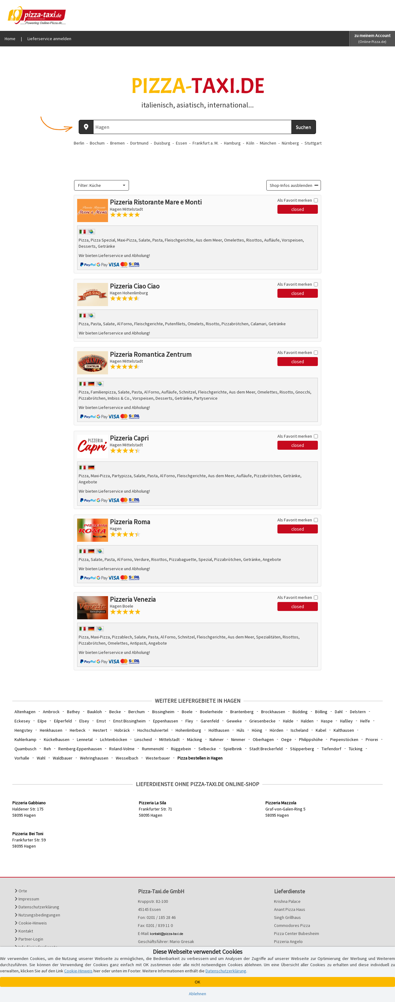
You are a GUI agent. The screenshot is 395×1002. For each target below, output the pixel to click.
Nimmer (238, 739)
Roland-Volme (122, 749)
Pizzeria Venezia (133, 599)
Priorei (372, 739)
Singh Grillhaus (287, 917)
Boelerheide (211, 711)
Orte (21, 891)
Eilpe (42, 721)
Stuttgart (313, 143)
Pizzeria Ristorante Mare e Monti (156, 202)
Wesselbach (127, 758)
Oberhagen (263, 739)
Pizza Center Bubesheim (296, 933)
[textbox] (99, 185)
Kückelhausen (56, 739)
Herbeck (77, 730)
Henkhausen (51, 730)
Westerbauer (158, 758)
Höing (257, 730)
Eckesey (22, 721)
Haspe (327, 721)
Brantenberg (242, 711)
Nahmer (217, 739)
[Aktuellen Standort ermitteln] (86, 127)
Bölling (321, 711)
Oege (286, 739)
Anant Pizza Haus (289, 909)
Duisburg (162, 143)
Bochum (97, 143)
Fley (189, 721)
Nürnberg (290, 143)
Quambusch (25, 749)
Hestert (100, 730)
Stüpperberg (302, 749)
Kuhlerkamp (25, 739)
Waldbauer (63, 758)
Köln (250, 143)
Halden (307, 721)
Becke (115, 711)
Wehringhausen (94, 758)
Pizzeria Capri (129, 438)
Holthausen (219, 730)
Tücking (356, 749)
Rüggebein (181, 749)
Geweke (234, 721)
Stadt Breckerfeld (266, 749)
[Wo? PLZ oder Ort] (192, 127)
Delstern (358, 711)
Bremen (117, 143)
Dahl (339, 711)
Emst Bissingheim (129, 721)
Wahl (41, 758)
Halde (288, 721)
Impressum (27, 899)
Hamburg (232, 143)
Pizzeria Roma (130, 521)
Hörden (276, 730)
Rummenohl (153, 749)
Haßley (346, 721)
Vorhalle (22, 758)
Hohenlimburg (188, 730)
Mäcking (194, 739)
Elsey (84, 721)
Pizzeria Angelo (288, 941)
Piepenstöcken (344, 739)
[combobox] (101, 185)
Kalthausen (344, 730)
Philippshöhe (311, 739)
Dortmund (139, 143)
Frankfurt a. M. (205, 143)
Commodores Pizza (292, 925)
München (268, 143)
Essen (181, 143)
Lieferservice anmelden (49, 38)
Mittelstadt (169, 739)
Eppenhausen (165, 721)
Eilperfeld (63, 721)
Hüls (240, 730)
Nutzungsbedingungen (37, 915)
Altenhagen (25, 711)
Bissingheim (163, 711)
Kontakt (24, 931)
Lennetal (85, 739)
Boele (187, 711)
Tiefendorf (331, 749)
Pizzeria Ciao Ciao (135, 286)
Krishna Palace (287, 901)
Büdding (300, 711)
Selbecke (207, 749)
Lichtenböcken (113, 739)
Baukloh (94, 711)
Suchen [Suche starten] (303, 127)
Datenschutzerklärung (37, 907)
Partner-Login (29, 939)
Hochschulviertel (152, 730)
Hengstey (23, 730)
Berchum (136, 711)
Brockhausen (273, 711)
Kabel (321, 730)
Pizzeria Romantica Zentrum (151, 354)
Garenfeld (210, 721)
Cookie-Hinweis (31, 923)
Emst (101, 721)
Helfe (365, 721)
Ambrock (51, 711)
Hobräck (122, 730)
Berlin (79, 143)
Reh (47, 749)
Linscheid (143, 739)
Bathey (73, 711)
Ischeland (299, 730)
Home (10, 38)
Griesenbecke (262, 721)
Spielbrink (232, 749)
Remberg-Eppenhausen (80, 749)
